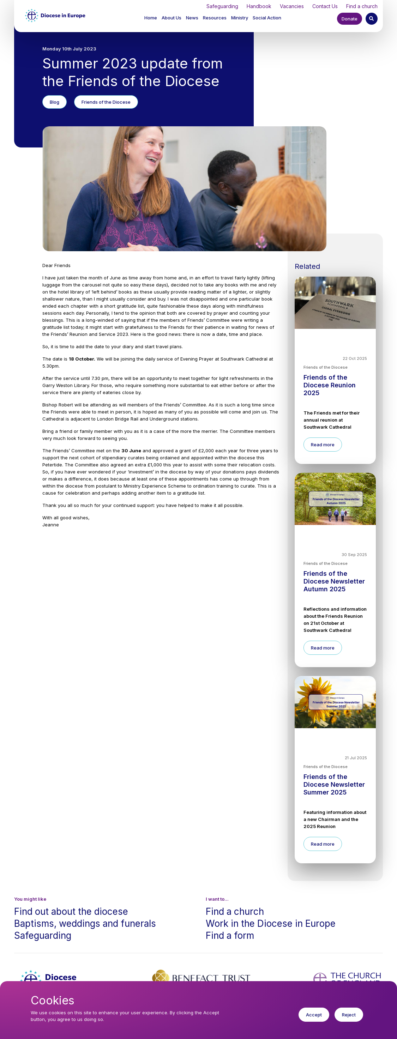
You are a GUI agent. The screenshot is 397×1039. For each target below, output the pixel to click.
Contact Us (325, 6)
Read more (323, 444)
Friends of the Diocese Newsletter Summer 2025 (334, 784)
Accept (314, 1019)
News (192, 17)
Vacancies (292, 6)
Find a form (230, 935)
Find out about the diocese (71, 911)
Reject (349, 1019)
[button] (172, 17)
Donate (349, 19)
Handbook (259, 6)
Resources (215, 17)
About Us (171, 17)
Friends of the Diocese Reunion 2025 (329, 385)
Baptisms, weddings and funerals (85, 923)
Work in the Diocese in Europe (271, 923)
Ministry (239, 17)
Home (150, 17)
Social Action (267, 17)
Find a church (362, 6)
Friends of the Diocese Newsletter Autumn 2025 (334, 581)
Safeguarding (222, 6)
